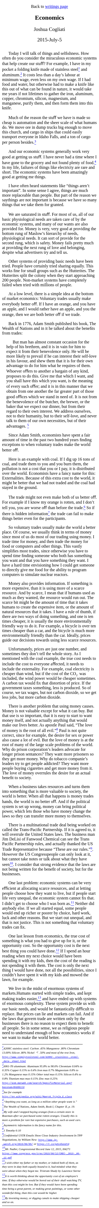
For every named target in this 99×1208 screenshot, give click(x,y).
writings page (56, 6)
